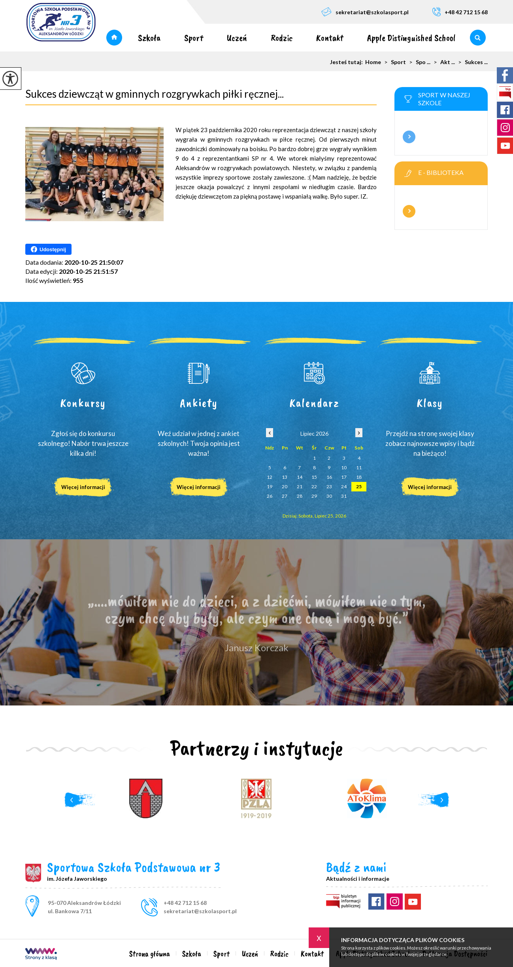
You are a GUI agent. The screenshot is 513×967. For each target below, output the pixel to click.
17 (344, 477)
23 (329, 486)
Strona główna (114, 37)
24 (344, 486)
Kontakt (329, 38)
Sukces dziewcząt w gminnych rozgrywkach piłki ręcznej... (154, 93)
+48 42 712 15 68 (460, 11)
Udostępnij (48, 249)
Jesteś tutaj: (347, 62)
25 (359, 486)
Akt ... (442, 62)
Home (373, 62)
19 (269, 486)
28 (299, 496)
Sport (193, 38)
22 (314, 486)
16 (329, 477)
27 (284, 496)
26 (269, 496)
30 (329, 496)
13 (284, 477)
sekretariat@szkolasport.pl (365, 11)
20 (284, 486)
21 (299, 486)
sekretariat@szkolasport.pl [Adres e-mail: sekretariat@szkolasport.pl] (200, 911)
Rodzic (281, 38)
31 (344, 496)
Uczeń (237, 38)
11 (359, 467)
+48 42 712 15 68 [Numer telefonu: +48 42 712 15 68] (185, 902)
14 (299, 477)
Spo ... (418, 62)
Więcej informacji (409, 137)
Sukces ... (471, 62)
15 (314, 477)
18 (359, 477)
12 (269, 477)
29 (314, 496)
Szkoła (149, 38)
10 (344, 467)
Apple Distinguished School (411, 38)
